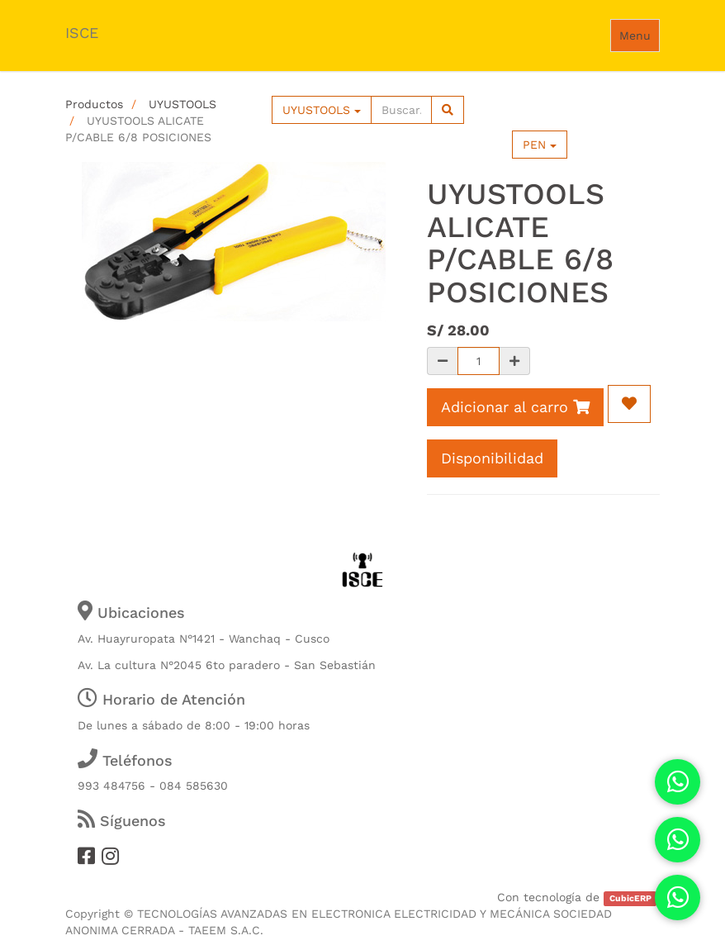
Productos (94, 104)
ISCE (81, 32)
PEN (540, 144)
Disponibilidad (492, 458)
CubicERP (630, 898)
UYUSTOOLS (182, 104)
